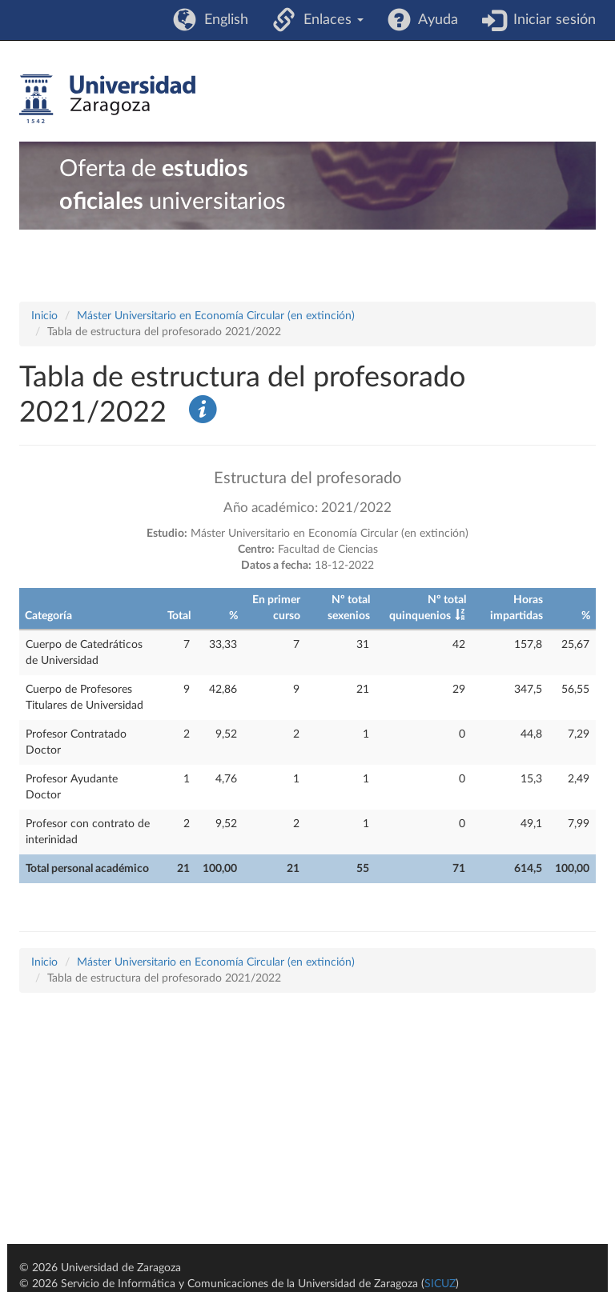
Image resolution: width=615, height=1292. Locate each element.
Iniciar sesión (550, 20)
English (222, 20)
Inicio (44, 316)
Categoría (48, 616)
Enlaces (329, 20)
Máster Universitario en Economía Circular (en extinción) (216, 316)
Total (179, 616)
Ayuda (434, 20)
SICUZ (440, 1284)
